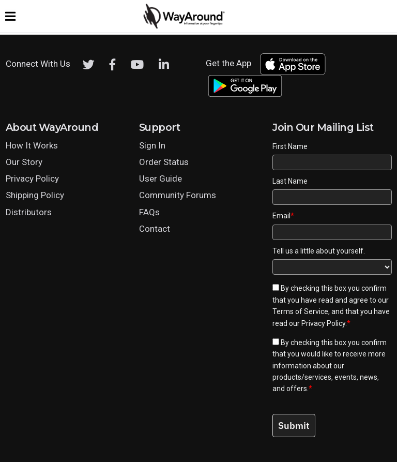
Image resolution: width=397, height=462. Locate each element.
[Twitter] (89, 64)
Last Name (290, 181)
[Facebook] (112, 64)
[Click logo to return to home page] (184, 26)
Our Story (24, 162)
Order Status (164, 162)
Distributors (29, 212)
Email (283, 216)
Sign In (152, 145)
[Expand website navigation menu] (10, 16)
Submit (294, 425)
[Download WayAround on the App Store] (292, 64)
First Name (290, 146)
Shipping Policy (35, 195)
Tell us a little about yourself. (318, 251)
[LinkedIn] (164, 64)
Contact (154, 228)
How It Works (32, 145)
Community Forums (177, 195)
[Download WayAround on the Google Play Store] (245, 86)
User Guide (160, 178)
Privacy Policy (32, 178)
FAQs (149, 212)
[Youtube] (137, 64)
